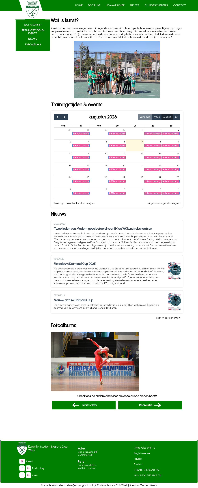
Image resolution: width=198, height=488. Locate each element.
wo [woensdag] (101, 126)
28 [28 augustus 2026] (143, 178)
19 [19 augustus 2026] (108, 166)
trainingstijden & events (33, 32)
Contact (180, 5)
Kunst (33, 475)
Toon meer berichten (168, 318)
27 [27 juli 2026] (73, 130)
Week (157, 118)
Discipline (97, 5)
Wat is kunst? (32, 24)
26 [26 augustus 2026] (108, 178)
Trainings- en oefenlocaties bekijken (78, 204)
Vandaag (145, 118)
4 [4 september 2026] (143, 190)
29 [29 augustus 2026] (160, 178)
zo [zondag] (171, 126)
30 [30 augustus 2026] (177, 178)
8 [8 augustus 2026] (161, 142)
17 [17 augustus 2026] (73, 166)
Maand (167, 118)
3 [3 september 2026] (126, 190)
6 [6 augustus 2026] (126, 142)
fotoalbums (33, 44)
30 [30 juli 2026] (125, 130)
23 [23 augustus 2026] (177, 166)
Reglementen (142, 453)
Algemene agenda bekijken (164, 204)
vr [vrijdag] (136, 126)
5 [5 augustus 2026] (108, 142)
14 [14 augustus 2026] (143, 154)
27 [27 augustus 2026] (125, 178)
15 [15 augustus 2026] (161, 154)
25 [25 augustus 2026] (90, 178)
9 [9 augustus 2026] (178, 142)
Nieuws (136, 5)
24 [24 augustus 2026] (73, 178)
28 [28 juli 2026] (90, 130)
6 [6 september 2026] (178, 190)
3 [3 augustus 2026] (74, 142)
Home (82, 5)
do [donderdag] (118, 126)
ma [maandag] (67, 126)
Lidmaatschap (117, 5)
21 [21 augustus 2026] (143, 166)
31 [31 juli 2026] (143, 130)
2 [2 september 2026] (108, 190)
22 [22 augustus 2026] (160, 166)
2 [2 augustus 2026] (178, 130)
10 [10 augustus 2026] (74, 154)
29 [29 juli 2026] (108, 130)
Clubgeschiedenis (157, 5)
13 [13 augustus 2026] (126, 154)
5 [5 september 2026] (161, 190)
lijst (176, 118)
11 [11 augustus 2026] (91, 154)
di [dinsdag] (84, 126)
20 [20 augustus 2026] (125, 166)
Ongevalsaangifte (144, 447)
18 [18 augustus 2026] (91, 166)
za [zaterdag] (153, 126)
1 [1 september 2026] (91, 190)
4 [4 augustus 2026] (91, 142)
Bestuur (138, 464)
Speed (27, 461)
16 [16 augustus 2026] (178, 154)
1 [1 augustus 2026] (161, 130)
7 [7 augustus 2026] (143, 142)
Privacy (138, 458)
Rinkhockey (36, 468)
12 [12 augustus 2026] (108, 154)
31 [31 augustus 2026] (74, 190)
